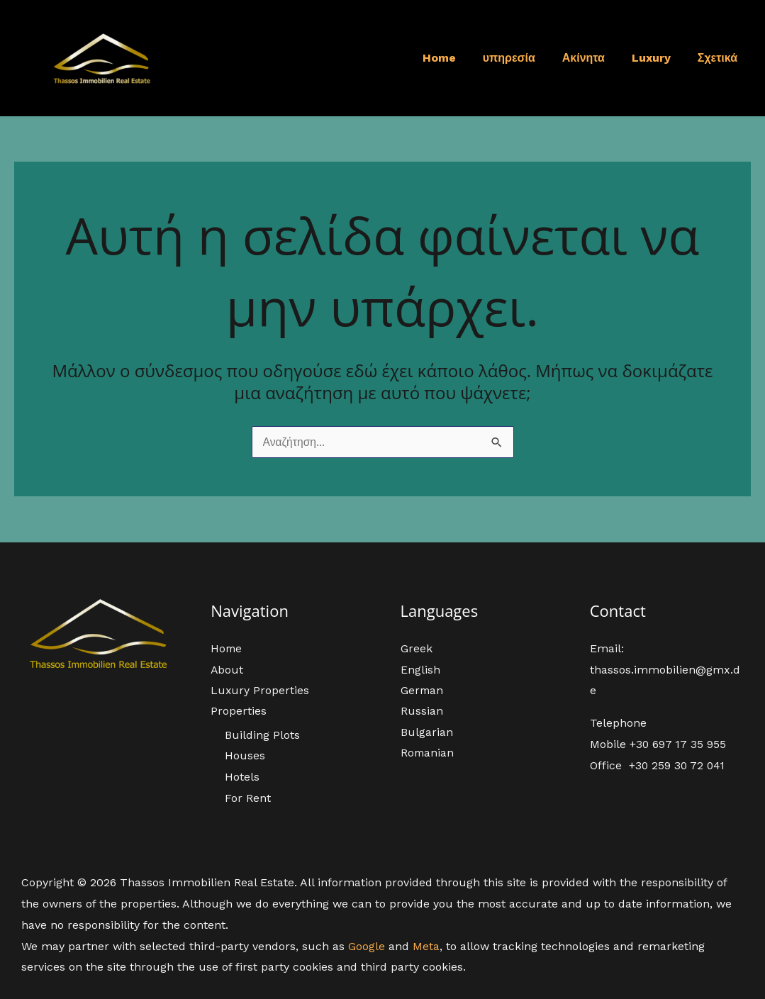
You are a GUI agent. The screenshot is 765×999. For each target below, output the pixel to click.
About (227, 669)
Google (366, 946)
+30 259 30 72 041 (678, 764)
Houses (245, 755)
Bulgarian (427, 732)
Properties (239, 711)
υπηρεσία (524, 58)
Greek (416, 647)
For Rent (248, 798)
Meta (426, 946)
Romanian (428, 752)
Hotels (242, 776)
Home (458, 58)
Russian (422, 711)
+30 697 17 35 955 (678, 743)
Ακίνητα (594, 58)
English (420, 669)
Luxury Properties (260, 689)
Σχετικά (719, 58)
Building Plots (262, 735)
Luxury (657, 58)
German (423, 689)
